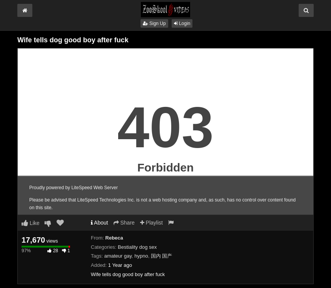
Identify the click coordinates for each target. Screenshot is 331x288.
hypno (141, 256)
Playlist (151, 223)
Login (182, 23)
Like (31, 223)
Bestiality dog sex (137, 247)
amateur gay (118, 256)
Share (124, 223)
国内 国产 (161, 256)
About (99, 223)
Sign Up (154, 23)
